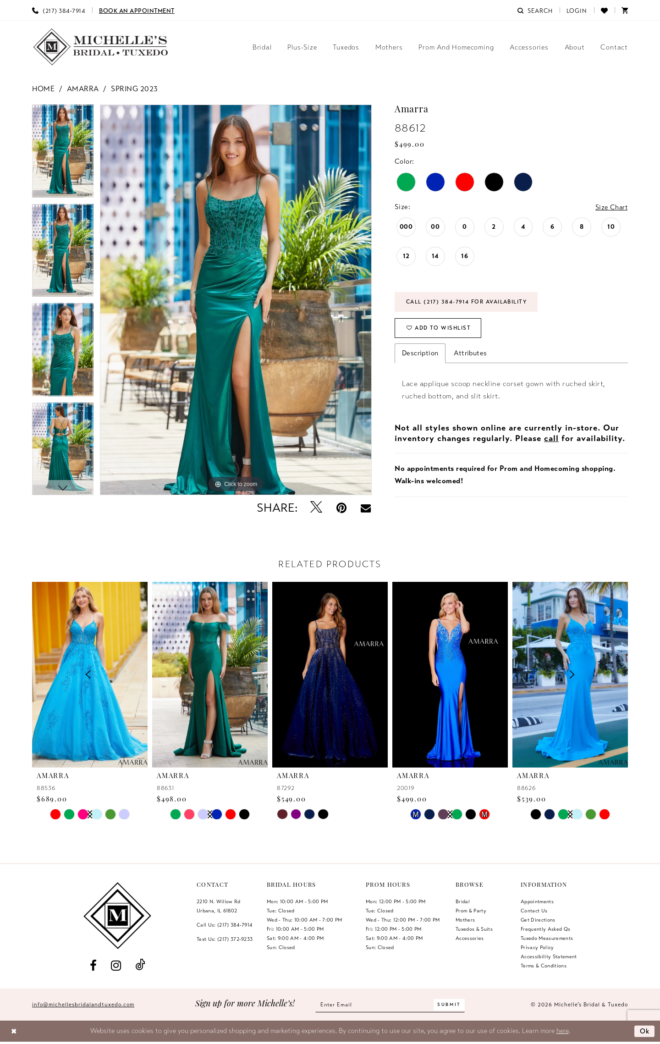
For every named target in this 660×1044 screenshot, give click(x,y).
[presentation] (210, 674)
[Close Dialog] (14, 1031)
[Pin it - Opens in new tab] (342, 508)
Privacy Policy (537, 947)
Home (43, 89)
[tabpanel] (63, 154)
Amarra (83, 89)
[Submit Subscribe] (451, 1005)
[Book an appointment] (137, 10)
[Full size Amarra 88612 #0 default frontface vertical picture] (235, 300)
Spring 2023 (134, 89)
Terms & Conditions (543, 965)
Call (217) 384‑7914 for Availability (470, 302)
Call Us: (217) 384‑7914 (225, 925)
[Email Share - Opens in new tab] (366, 508)
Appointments (537, 901)
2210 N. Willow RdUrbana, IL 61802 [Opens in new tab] (219, 906)
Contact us (534, 910)
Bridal (463, 901)
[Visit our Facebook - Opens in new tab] (93, 965)
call (551, 440)
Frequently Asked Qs (545, 929)
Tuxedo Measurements (547, 938)
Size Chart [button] (610, 207)
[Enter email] (390, 1005)
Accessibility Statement (549, 956)
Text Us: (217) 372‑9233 (225, 939)
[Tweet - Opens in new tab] (316, 507)
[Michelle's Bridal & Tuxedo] (101, 47)
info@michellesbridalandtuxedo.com (83, 1004)
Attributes (470, 355)
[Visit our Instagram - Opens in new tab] (116, 965)
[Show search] (535, 10)
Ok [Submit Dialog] (644, 1031)
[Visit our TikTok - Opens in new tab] (140, 965)
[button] (577, 10)
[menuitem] (58, 10)
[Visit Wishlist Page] (604, 10)
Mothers (465, 920)
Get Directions (538, 920)
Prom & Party (471, 910)
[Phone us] (58, 10)
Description (420, 355)
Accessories (470, 938)
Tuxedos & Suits (474, 929)
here (562, 1031)
